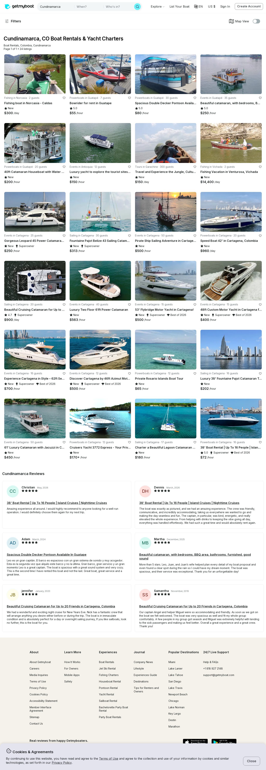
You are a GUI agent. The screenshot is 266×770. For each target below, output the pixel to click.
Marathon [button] (174, 726)
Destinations (141, 681)
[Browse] (157, 6)
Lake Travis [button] (175, 687)
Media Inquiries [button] (39, 675)
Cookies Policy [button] (39, 694)
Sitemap (34, 717)
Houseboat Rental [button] (110, 681)
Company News (143, 662)
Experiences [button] (108, 652)
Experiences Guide (145, 675)
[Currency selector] (211, 6)
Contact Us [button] (36, 723)
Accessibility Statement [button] (43, 700)
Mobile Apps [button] (72, 675)
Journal (139, 652)
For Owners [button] (71, 668)
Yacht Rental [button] (106, 694)
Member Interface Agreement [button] (40, 709)
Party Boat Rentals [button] (110, 717)
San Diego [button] (174, 681)
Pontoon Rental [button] (108, 687)
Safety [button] (68, 681)
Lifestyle (139, 668)
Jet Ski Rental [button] (107, 668)
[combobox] (56, 6)
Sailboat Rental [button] (108, 700)
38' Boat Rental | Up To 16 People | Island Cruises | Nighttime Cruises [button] (57, 503)
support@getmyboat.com (218, 675)
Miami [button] (171, 662)
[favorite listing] (64, 97)
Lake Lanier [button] (175, 668)
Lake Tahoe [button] (175, 675)
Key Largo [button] (174, 713)
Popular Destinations (183, 652)
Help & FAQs (210, 662)
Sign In (225, 6)
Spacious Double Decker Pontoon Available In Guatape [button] (46, 554)
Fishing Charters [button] (109, 675)
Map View (239, 21)
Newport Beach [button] (177, 694)
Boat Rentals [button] (106, 662)
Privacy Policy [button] (62, 762)
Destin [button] (172, 720)
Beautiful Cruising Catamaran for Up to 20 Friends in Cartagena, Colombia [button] (61, 606)
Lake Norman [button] (176, 707)
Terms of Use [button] (108, 758)
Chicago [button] (173, 700)
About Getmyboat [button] (40, 662)
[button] (179, 6)
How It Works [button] (72, 662)
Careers (34, 668)
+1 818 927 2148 (213, 668)
